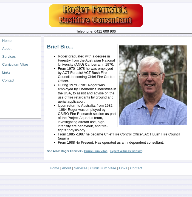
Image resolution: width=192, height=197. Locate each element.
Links (6, 72)
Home (7, 41)
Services (9, 56)
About (6, 49)
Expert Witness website (126, 151)
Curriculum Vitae (15, 64)
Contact (8, 80)
